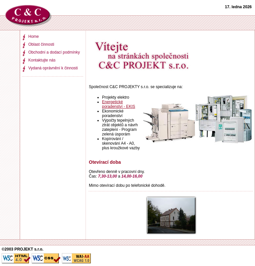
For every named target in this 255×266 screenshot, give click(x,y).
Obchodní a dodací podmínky (54, 52)
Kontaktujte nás (42, 60)
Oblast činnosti (41, 44)
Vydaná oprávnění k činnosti (53, 68)
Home (33, 36)
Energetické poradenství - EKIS (118, 104)
